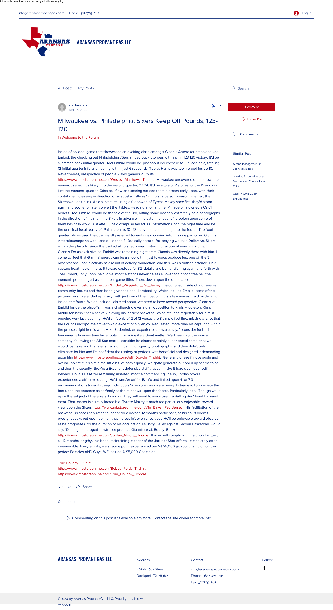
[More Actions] (218, 105)
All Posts (65, 88)
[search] (251, 88)
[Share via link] (83, 486)
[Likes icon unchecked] (61, 486)
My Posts (86, 88)
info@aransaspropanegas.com (41, 13)
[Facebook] (264, 568)
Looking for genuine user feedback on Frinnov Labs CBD (249, 181)
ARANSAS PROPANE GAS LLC (104, 42)
